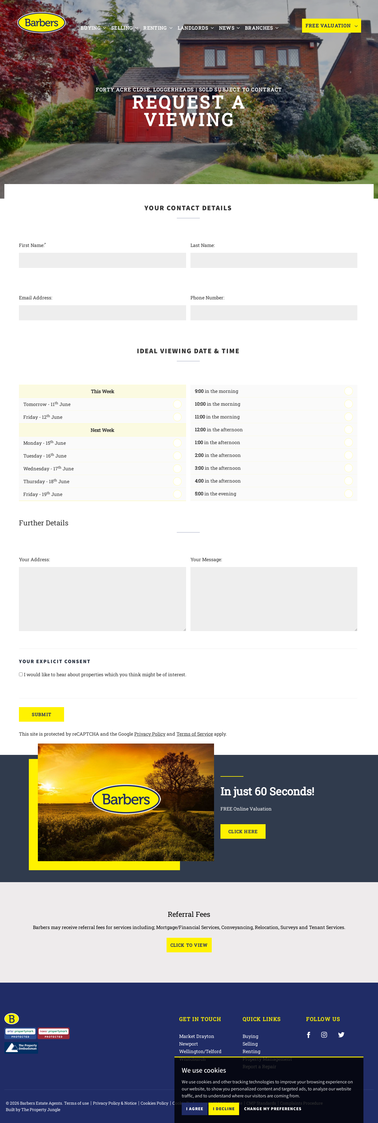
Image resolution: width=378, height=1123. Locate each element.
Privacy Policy (149, 734)
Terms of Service (194, 734)
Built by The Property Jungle (33, 1109)
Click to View (189, 945)
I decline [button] (224, 1108)
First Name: (32, 245)
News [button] (233, 28)
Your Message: (206, 559)
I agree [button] (194, 1108)
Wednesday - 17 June (48, 468)
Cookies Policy (154, 1103)
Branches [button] (265, 28)
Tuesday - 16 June (44, 455)
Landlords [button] (199, 28)
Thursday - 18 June (46, 481)
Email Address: (35, 297)
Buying (250, 1036)
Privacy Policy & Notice (115, 1103)
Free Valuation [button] (331, 28)
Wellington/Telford (200, 1051)
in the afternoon (219, 429)
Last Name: (202, 245)
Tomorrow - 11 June (46, 403)
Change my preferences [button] (272, 1108)
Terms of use (76, 1103)
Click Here (243, 831)
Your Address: (34, 559)
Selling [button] (128, 28)
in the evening (215, 493)
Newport (188, 1044)
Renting (251, 1051)
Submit (41, 714)
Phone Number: (207, 297)
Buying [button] (97, 28)
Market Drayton (196, 1036)
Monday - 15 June (44, 442)
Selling (250, 1044)
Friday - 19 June (42, 493)
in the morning (216, 391)
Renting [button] (161, 28)
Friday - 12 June (42, 416)
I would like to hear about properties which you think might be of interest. (102, 674)
